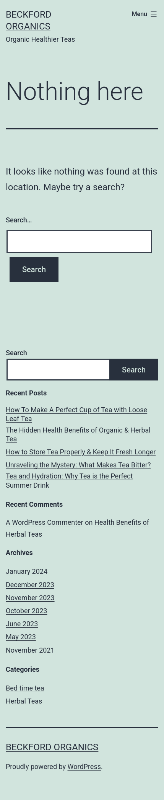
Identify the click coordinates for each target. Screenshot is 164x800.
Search (16, 353)
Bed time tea (25, 688)
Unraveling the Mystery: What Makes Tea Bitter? (78, 465)
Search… (19, 220)
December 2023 (30, 585)
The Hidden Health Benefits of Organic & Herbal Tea (78, 434)
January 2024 (26, 571)
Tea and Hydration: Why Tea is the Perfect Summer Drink (69, 480)
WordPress (84, 766)
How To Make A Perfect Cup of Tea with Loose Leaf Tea (76, 414)
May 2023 (21, 637)
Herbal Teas (24, 701)
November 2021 (30, 650)
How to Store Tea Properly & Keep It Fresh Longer (81, 452)
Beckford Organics (52, 747)
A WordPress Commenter (44, 522)
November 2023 (30, 598)
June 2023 (22, 624)
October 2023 (26, 611)
